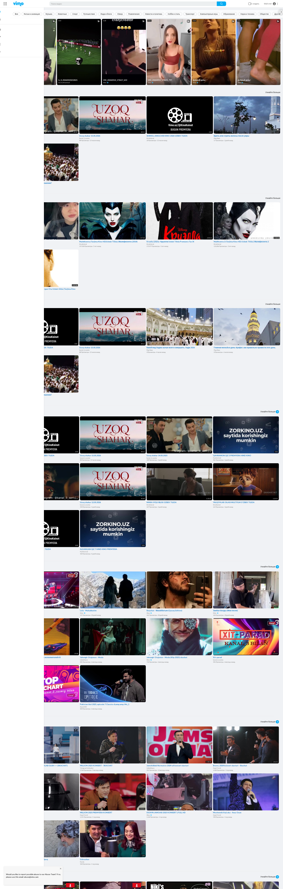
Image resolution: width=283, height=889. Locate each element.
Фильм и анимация (32, 14)
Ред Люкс (217, 138)
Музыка (49, 14)
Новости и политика (154, 14)
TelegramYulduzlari (87, 767)
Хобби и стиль (174, 14)
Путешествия (89, 14)
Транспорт (190, 14)
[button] (271, 4)
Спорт (75, 14)
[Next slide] (281, 12)
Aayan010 (83, 705)
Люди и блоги (106, 14)
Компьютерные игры (209, 14)
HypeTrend (18, 767)
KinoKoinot (150, 138)
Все (17, 14)
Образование (229, 14)
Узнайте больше (272, 92)
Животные (62, 14)
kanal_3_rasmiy (18, 138)
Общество (264, 14)
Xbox (16, 82)
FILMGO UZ (217, 457)
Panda (82, 860)
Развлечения (134, 14)
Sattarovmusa (18, 814)
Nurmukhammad (64, 82)
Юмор (120, 14)
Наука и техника (248, 14)
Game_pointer (19, 659)
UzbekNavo (84, 659)
